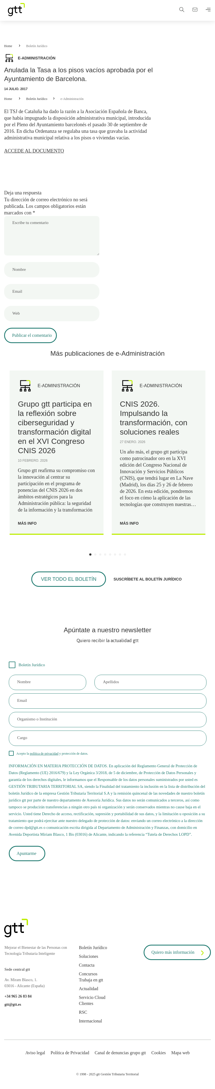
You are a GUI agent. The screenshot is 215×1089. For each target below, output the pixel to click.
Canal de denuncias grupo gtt (120, 1052)
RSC (83, 1012)
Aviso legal (35, 1052)
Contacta (86, 965)
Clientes (86, 1003)
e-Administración (71, 99)
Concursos (88, 974)
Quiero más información (179, 953)
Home (8, 46)
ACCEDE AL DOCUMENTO (34, 151)
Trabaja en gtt (91, 980)
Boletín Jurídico (36, 46)
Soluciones (88, 956)
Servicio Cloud (92, 997)
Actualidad (88, 988)
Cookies (158, 1052)
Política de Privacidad (70, 1052)
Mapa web (180, 1052)
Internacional (90, 1021)
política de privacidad (44, 753)
